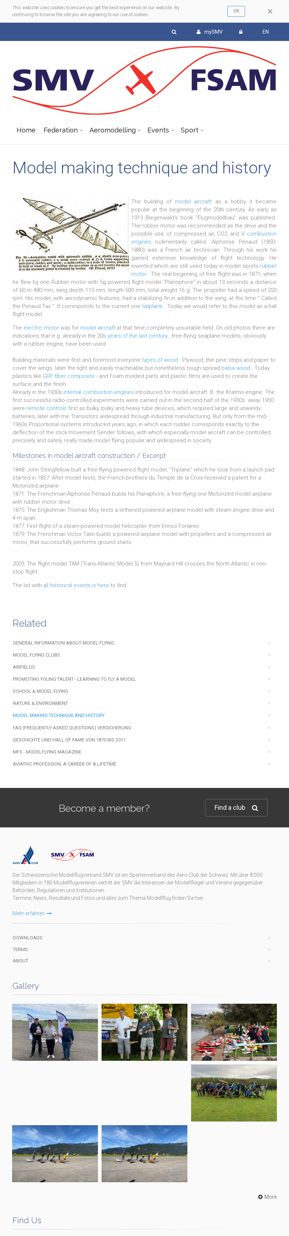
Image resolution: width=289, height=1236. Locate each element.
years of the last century (138, 336)
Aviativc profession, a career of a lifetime (64, 764)
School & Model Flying (40, 691)
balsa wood (237, 368)
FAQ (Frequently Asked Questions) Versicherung (72, 727)
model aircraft (195, 201)
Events (158, 130)
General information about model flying (63, 643)
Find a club (236, 807)
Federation (61, 130)
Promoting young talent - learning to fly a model (74, 679)
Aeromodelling (112, 130)
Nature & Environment (40, 703)
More (266, 1197)
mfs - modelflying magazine (47, 752)
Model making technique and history (59, 715)
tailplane (153, 306)
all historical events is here (76, 585)
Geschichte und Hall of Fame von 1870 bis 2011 (69, 740)
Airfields (24, 667)
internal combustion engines (99, 392)
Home (26, 130)
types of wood (160, 360)
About (20, 960)
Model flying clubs (36, 655)
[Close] (270, 11)
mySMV (210, 32)
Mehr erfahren (32, 913)
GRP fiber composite (69, 376)
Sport (189, 130)
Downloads (28, 937)
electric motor (42, 327)
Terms (20, 949)
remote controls (47, 408)
